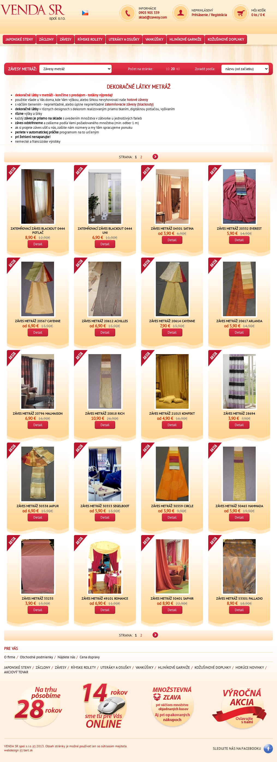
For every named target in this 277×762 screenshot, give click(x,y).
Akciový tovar (16, 672)
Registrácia (219, 15)
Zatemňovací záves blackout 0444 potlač (38, 230)
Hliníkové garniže (185, 39)
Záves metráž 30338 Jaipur (38, 506)
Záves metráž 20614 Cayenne (172, 321)
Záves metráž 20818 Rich (104, 413)
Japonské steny (19, 39)
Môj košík (258, 10)
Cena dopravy (90, 657)
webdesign (11, 750)
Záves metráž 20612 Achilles (105, 321)
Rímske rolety (90, 39)
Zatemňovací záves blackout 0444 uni (105, 230)
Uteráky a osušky (124, 39)
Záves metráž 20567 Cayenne (37, 321)
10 (167, 69)
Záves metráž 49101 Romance (105, 598)
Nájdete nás (66, 657)
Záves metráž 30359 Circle (172, 506)
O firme (9, 657)
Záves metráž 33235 (37, 598)
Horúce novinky (250, 667)
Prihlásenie (200, 15)
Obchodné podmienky (36, 657)
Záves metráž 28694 (239, 413)
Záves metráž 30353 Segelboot (105, 506)
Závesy (65, 39)
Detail (37, 244)
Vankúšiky (154, 39)
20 (173, 69)
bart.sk (28, 750)
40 (178, 69)
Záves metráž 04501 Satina (172, 228)
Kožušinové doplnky (226, 39)
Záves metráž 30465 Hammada (239, 506)
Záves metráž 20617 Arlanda (239, 321)
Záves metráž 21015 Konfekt (172, 413)
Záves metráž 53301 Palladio (239, 598)
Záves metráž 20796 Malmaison (37, 413)
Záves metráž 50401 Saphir (172, 598)
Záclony (46, 39)
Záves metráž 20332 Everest (239, 228)
